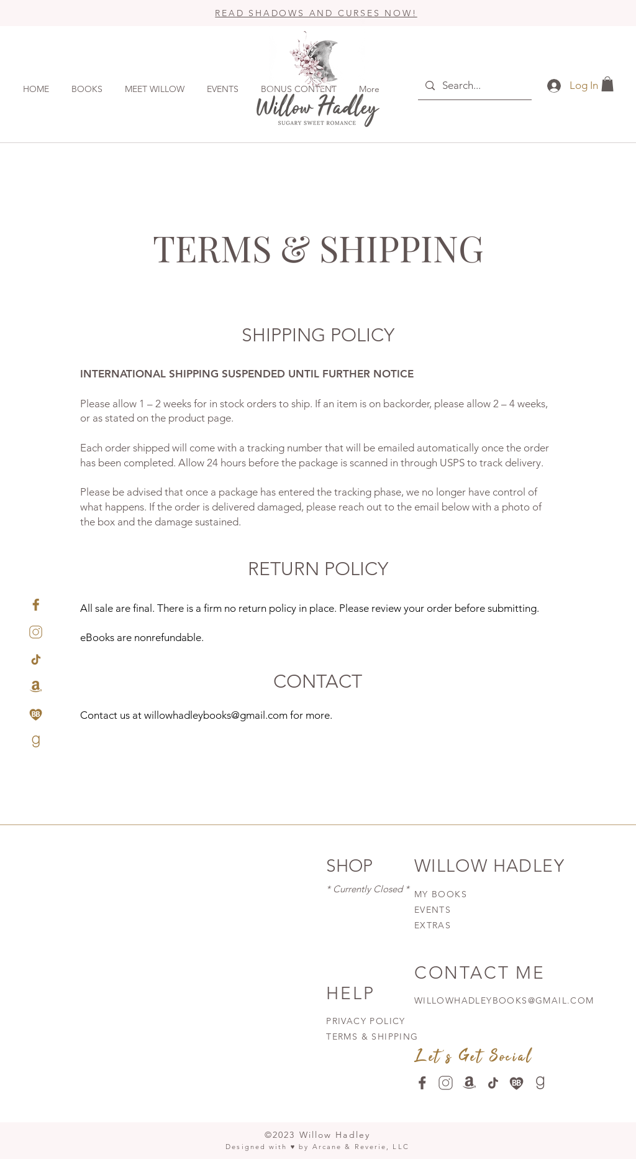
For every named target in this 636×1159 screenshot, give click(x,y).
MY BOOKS (440, 894)
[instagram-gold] (36, 632)
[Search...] (474, 85)
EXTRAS (432, 925)
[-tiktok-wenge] (493, 1083)
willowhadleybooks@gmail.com (216, 715)
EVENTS (432, 909)
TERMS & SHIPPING (372, 1036)
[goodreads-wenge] (540, 1083)
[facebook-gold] (36, 605)
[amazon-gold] (36, 687)
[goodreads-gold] (36, 741)
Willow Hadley (334, 1134)
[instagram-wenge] (445, 1083)
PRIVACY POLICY (367, 1021)
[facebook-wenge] (422, 1083)
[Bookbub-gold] (36, 714)
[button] (607, 83)
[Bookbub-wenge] (516, 1083)
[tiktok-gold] (36, 659)
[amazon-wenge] (469, 1083)
